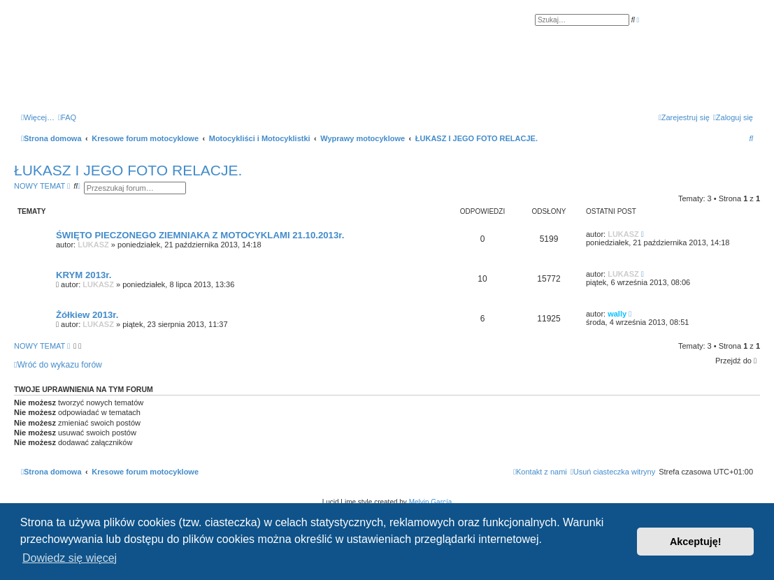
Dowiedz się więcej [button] (69, 558)
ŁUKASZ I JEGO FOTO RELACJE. (128, 170)
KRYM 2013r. (83, 275)
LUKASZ (93, 244)
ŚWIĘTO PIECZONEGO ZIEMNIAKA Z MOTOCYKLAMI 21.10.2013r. (200, 235)
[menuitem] (67, 117)
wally (617, 314)
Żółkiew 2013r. (87, 315)
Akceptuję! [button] (696, 541)
